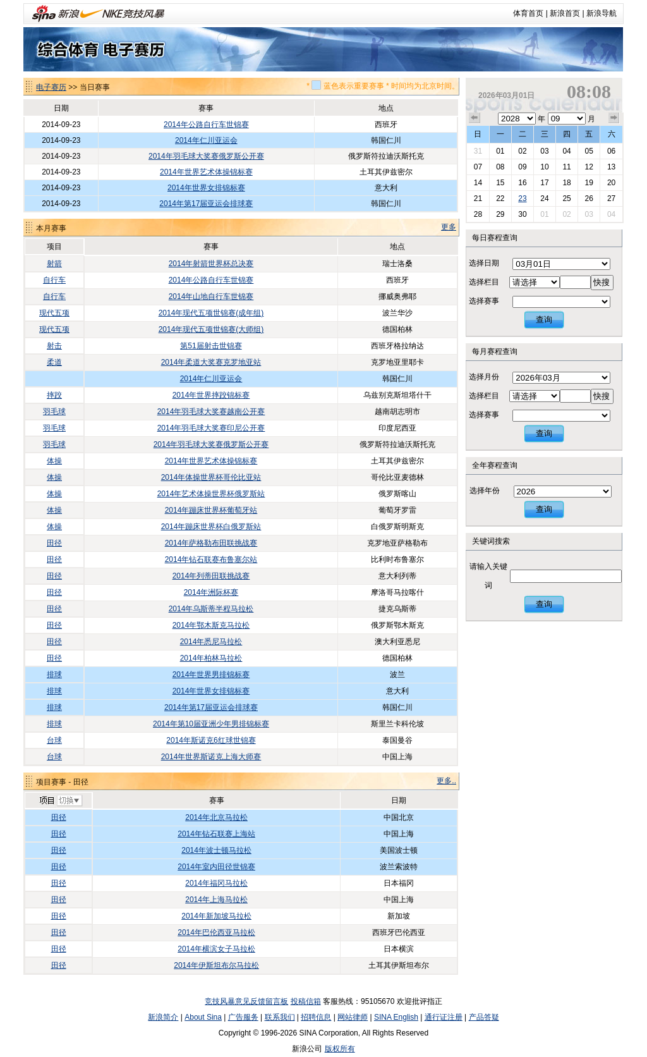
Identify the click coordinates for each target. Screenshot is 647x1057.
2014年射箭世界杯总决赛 (211, 263)
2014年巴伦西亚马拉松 (216, 932)
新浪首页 (565, 13)
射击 (54, 345)
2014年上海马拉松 (216, 899)
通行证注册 (444, 1017)
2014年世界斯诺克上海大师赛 (211, 756)
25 (566, 198)
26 (588, 198)
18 (566, 182)
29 (500, 214)
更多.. (446, 780)
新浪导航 (601, 13)
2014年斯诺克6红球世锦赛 (210, 740)
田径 (54, 543)
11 (566, 166)
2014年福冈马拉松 (216, 883)
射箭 (54, 263)
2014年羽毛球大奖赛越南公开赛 (211, 411)
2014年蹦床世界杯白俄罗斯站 (211, 526)
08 (500, 166)
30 (522, 214)
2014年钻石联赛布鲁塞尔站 (211, 559)
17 (544, 182)
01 (500, 151)
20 (611, 182)
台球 (54, 740)
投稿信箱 (306, 1001)
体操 (54, 460)
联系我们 (280, 1017)
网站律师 (352, 1017)
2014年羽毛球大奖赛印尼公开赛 (211, 428)
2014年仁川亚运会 (206, 140)
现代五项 (54, 313)
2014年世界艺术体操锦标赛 (206, 172)
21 (478, 198)
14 (478, 182)
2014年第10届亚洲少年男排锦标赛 (211, 723)
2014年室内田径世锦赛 (216, 866)
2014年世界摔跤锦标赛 (211, 395)
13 (611, 166)
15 (500, 182)
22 (500, 198)
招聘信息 (316, 1017)
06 (611, 151)
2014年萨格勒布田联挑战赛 (211, 543)
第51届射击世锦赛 (210, 345)
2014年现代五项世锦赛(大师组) (211, 329)
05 (588, 151)
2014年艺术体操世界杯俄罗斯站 (211, 493)
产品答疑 (484, 1017)
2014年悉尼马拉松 (211, 641)
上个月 (474, 118)
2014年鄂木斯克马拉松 (211, 625)
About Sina (203, 1017)
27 (611, 198)
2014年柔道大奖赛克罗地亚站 (211, 362)
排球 (54, 674)
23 (522, 198)
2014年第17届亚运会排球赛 (206, 203)
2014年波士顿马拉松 (216, 850)
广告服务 (243, 1017)
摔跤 (54, 395)
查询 (544, 319)
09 (522, 166)
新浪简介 (163, 1017)
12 (588, 166)
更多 (448, 227)
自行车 (54, 280)
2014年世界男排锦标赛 (211, 674)
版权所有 (340, 1048)
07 (478, 166)
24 (544, 198)
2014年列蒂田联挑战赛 (211, 575)
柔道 (54, 362)
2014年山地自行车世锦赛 (211, 296)
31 (478, 151)
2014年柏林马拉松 (211, 658)
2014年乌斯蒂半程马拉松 (211, 608)
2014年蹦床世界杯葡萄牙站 (211, 510)
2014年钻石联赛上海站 (216, 833)
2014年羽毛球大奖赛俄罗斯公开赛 (206, 156)
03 (544, 151)
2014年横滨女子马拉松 (216, 948)
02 (522, 151)
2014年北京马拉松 (216, 817)
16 (522, 182)
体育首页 (528, 13)
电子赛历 (51, 87)
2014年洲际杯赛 (211, 592)
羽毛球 (54, 411)
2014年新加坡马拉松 (216, 916)
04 (566, 151)
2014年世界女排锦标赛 (206, 187)
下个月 (614, 118)
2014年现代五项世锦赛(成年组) (211, 313)
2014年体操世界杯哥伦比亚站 (211, 477)
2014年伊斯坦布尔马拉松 (216, 965)
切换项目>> (60, 801)
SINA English (396, 1017)
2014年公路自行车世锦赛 (206, 124)
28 (478, 214)
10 (544, 166)
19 (588, 182)
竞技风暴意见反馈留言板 (246, 1001)
